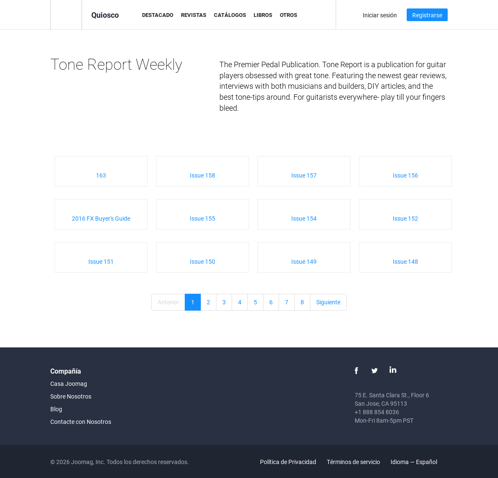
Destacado (157, 15)
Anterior (168, 302)
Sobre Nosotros (70, 396)
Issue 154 (304, 218)
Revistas (193, 15)
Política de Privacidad (288, 462)
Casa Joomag (68, 384)
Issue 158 (202, 175)
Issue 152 (405, 218)
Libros (263, 15)
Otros (288, 15)
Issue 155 (202, 218)
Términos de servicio (353, 462)
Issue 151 (101, 261)
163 (101, 175)
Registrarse (427, 15)
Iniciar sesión (380, 15)
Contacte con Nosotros (80, 422)
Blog (56, 409)
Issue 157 (304, 175)
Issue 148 (405, 261)
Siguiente (328, 302)
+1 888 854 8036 (377, 412)
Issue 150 (202, 261)
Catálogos (230, 15)
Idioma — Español (419, 462)
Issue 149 (304, 261)
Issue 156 (405, 175)
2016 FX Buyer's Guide (101, 218)
